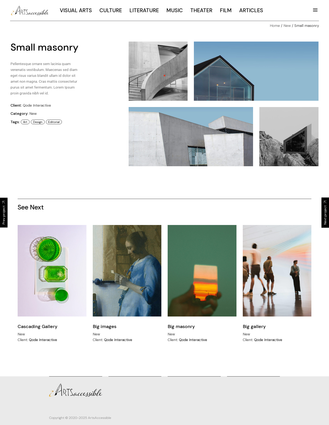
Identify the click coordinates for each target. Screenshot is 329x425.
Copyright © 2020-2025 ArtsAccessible (80, 418)
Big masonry (181, 326)
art (25, 122)
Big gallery (254, 326)
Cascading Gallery (37, 326)
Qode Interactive (37, 105)
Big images (104, 326)
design (37, 122)
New (33, 113)
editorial (54, 122)
